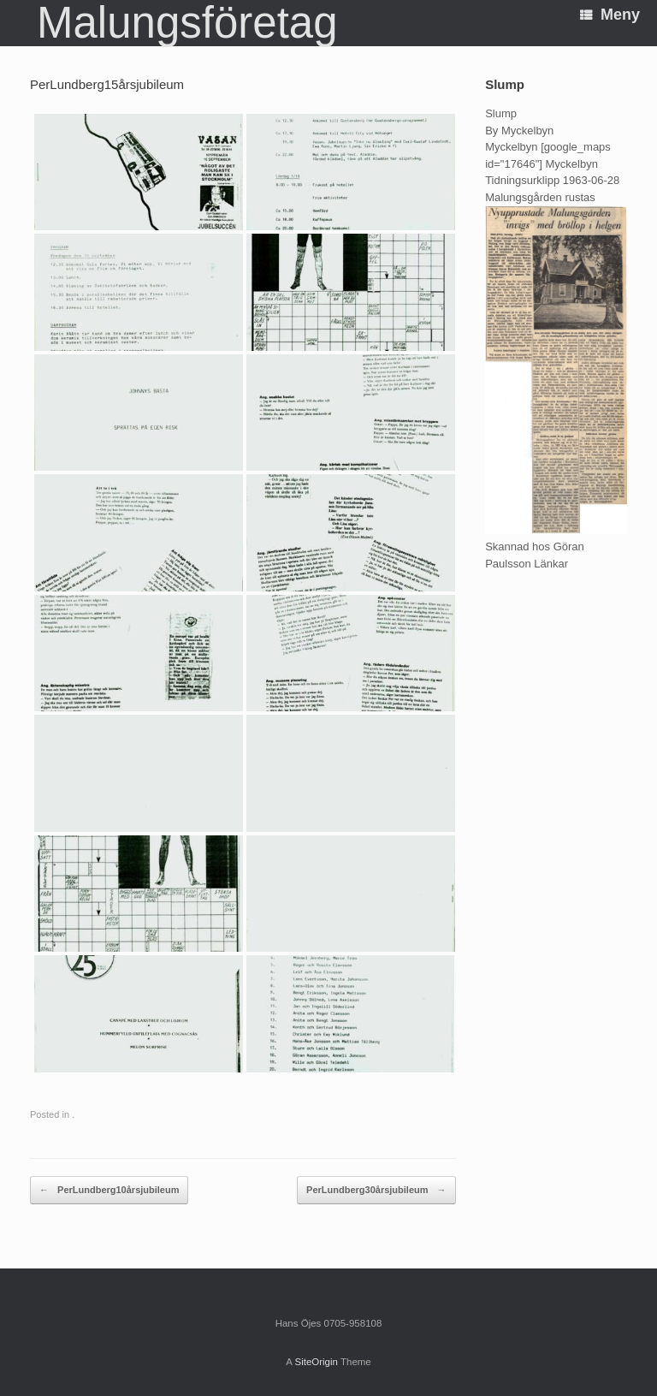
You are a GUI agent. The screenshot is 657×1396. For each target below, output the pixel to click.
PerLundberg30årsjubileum (376, 1190)
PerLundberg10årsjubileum (109, 1190)
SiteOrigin (316, 1362)
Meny (610, 14)
